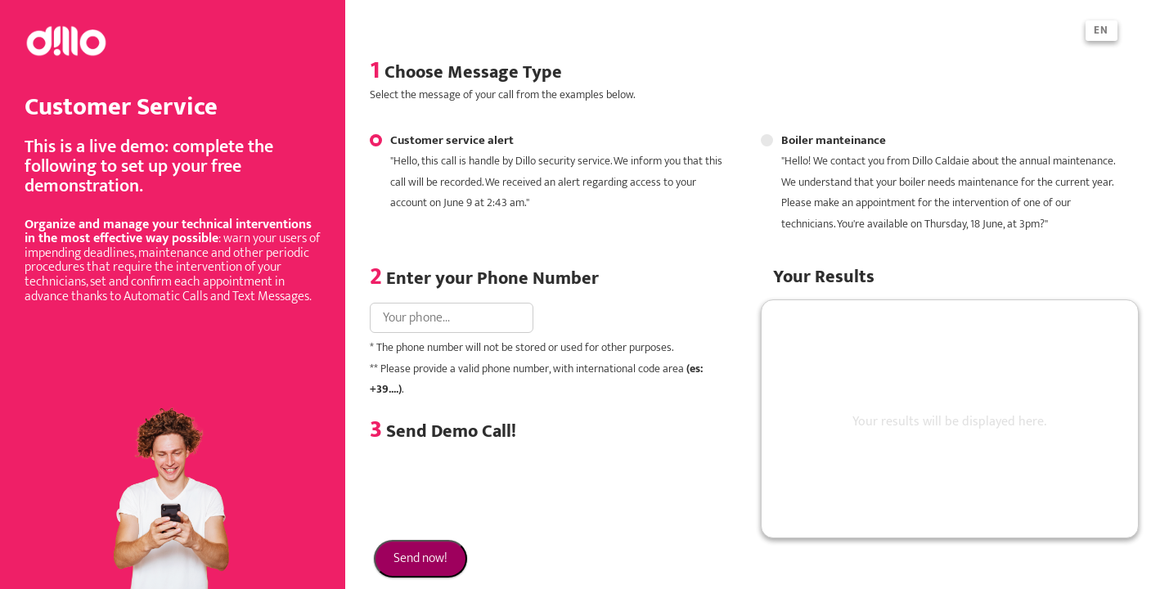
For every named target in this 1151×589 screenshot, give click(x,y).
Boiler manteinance (937, 182)
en (1101, 30)
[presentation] (494, 492)
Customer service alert (546, 172)
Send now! (420, 558)
